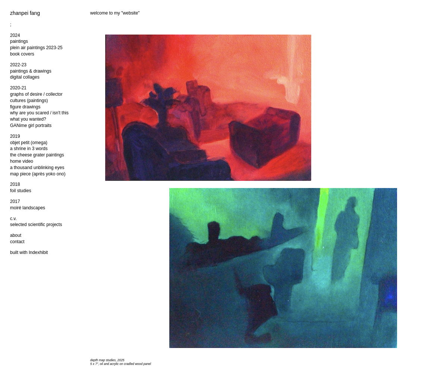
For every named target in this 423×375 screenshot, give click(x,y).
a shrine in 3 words (29, 148)
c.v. (13, 218)
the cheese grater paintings (37, 155)
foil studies (20, 190)
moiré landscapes (27, 207)
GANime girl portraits (30, 125)
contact (17, 241)
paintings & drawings (30, 71)
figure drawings (25, 106)
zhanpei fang (25, 13)
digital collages (25, 77)
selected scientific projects (36, 224)
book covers (22, 54)
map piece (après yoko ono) (38, 174)
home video (21, 161)
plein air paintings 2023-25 (36, 47)
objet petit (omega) (28, 142)
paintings (19, 41)
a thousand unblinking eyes (37, 167)
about (15, 235)
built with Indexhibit (29, 252)
